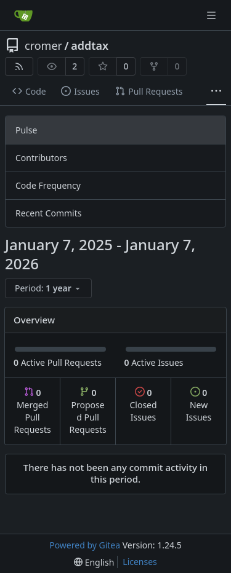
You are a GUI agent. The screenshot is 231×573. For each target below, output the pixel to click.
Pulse (26, 130)
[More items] (216, 91)
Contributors (41, 158)
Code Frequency (48, 185)
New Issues (198, 405)
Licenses (140, 561)
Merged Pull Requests (32, 411)
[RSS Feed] (19, 66)
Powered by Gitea (84, 545)
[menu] (48, 288)
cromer (43, 45)
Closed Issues (142, 405)
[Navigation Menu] (212, 15)
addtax (89, 45)
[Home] (23, 15)
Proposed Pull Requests (88, 411)
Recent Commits (48, 213)
